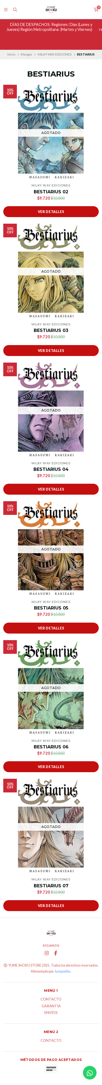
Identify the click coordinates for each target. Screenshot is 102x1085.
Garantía (51, 1006)
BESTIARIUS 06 (51, 746)
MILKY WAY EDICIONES (55, 54)
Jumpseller (62, 971)
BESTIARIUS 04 (51, 469)
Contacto (51, 999)
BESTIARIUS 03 (51, 330)
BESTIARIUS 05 (51, 608)
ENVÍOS (51, 1013)
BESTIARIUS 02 (51, 191)
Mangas (26, 54)
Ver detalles (51, 211)
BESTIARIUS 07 (51, 885)
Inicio (11, 54)
